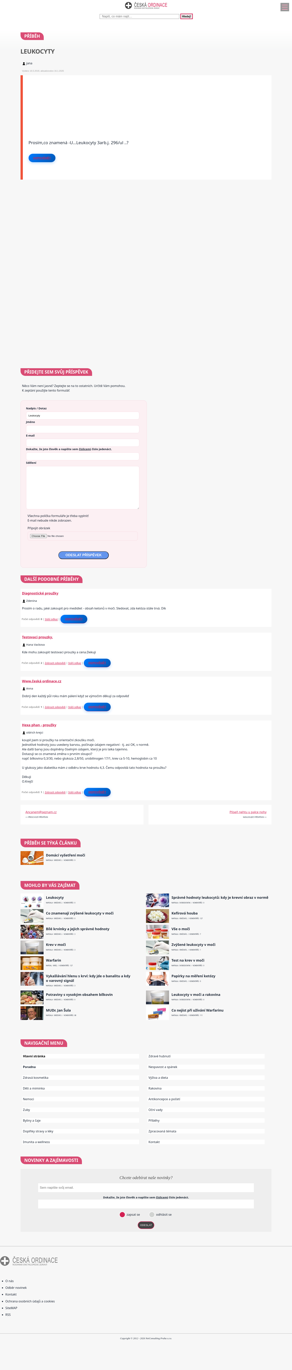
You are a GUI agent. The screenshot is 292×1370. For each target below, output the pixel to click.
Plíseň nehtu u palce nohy (248, 812)
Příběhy (153, 1120)
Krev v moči (56, 944)
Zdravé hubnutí (159, 1056)
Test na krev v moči (188, 960)
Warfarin (53, 960)
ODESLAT (146, 1225)
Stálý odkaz (51, 619)
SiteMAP (11, 1308)
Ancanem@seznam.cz (41, 812)
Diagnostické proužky (40, 593)
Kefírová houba (185, 913)
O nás (9, 1281)
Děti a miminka (34, 1088)
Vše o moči (181, 929)
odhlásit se (163, 1214)
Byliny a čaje (32, 1120)
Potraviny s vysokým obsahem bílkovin (79, 994)
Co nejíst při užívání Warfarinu (198, 1010)
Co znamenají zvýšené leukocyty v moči (80, 913)
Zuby (26, 1110)
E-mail (30, 435)
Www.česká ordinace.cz (41, 681)
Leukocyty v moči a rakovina (196, 994)
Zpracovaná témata (162, 1131)
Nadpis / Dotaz (36, 408)
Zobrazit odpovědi (55, 663)
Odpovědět (42, 157)
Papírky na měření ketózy (193, 976)
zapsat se (133, 1214)
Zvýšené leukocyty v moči (193, 944)
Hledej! (186, 16)
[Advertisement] (138, 102)
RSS (8, 1315)
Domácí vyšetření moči (65, 855)
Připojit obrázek (39, 528)
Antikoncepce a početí (164, 1099)
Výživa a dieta (158, 1078)
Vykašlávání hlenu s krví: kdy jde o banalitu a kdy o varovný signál (88, 978)
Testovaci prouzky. (37, 637)
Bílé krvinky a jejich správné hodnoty (77, 929)
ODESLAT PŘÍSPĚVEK (83, 555)
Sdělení (31, 463)
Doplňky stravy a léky (38, 1131)
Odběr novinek (16, 1288)
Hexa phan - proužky (39, 725)
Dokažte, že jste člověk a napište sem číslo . (69, 449)
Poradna (29, 1067)
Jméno (30, 422)
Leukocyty (55, 897)
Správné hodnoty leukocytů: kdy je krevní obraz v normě (220, 897)
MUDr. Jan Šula (58, 1010)
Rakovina (155, 1088)
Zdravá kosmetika (36, 1078)
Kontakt (154, 1142)
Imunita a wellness (36, 1142)
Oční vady (155, 1110)
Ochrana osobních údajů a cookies (30, 1301)
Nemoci (28, 1099)
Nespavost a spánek (162, 1067)
